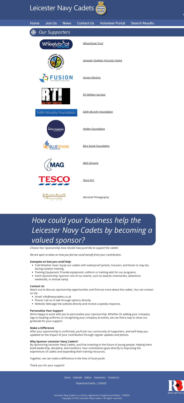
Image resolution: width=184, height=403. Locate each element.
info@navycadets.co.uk (57, 296)
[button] (51, 23)
